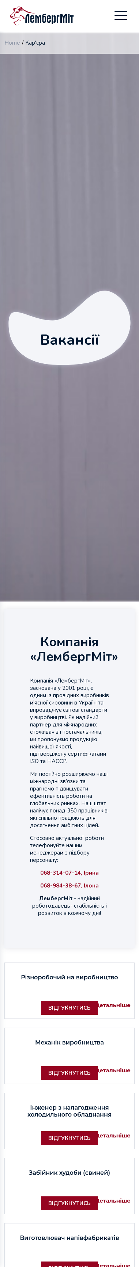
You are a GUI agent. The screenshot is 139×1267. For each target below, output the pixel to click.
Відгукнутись (69, 1008)
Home (12, 42)
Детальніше (109, 1005)
